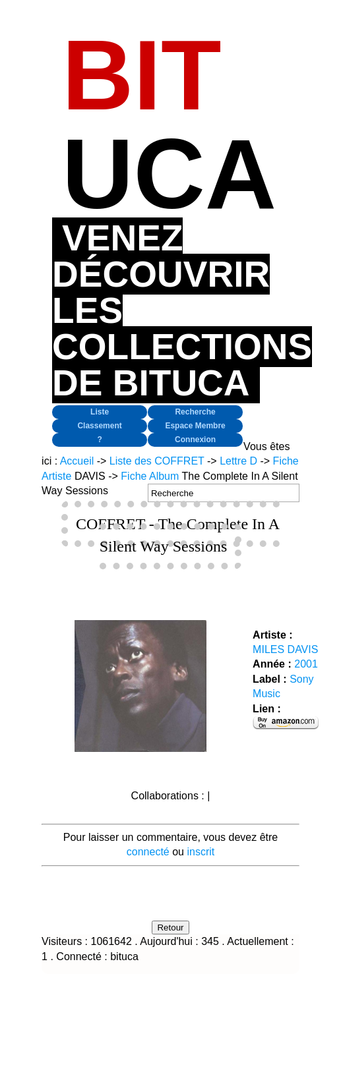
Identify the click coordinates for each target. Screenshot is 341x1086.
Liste (99, 411)
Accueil (77, 461)
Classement (99, 425)
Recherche (195, 411)
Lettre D (238, 461)
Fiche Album (150, 476)
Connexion (195, 439)
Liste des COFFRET (156, 461)
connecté (148, 851)
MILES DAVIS (285, 649)
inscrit (200, 851)
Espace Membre (195, 425)
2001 (306, 664)
